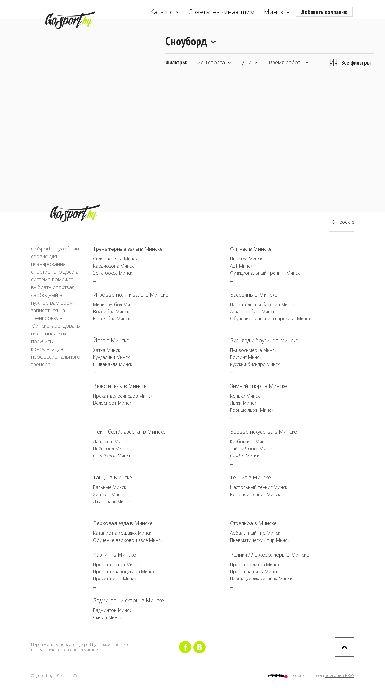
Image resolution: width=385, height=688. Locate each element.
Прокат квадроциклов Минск (123, 572)
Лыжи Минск (243, 403)
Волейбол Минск (111, 311)
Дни (249, 62)
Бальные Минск (109, 487)
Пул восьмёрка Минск (253, 350)
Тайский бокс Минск (251, 449)
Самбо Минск (244, 456)
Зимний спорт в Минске (258, 386)
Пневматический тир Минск (259, 540)
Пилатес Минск (246, 259)
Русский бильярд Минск (255, 364)
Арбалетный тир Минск (255, 533)
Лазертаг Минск (110, 441)
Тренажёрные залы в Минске (128, 248)
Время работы (289, 62)
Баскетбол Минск (111, 319)
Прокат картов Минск (116, 564)
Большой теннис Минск (255, 494)
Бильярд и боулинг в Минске (264, 340)
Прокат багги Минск (114, 579)
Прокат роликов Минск (254, 564)
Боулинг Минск (245, 357)
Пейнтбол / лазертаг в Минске (129, 431)
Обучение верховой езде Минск (127, 540)
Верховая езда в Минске (123, 523)
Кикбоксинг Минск (249, 441)
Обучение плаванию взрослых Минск (270, 319)
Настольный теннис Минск (258, 487)
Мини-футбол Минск (115, 304)
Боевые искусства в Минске (263, 431)
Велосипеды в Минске (120, 386)
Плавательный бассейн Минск (262, 304)
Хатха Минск (106, 350)
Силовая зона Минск (115, 259)
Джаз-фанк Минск (111, 501)
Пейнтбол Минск (111, 449)
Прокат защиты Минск (254, 572)
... (94, 280)
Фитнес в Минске (251, 248)
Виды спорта (212, 62)
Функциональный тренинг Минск (265, 273)
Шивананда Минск (112, 364)
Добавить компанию (324, 11)
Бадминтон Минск (112, 610)
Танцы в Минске (112, 477)
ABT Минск (241, 266)
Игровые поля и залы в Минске (130, 294)
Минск (277, 12)
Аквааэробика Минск (252, 311)
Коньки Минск (245, 396)
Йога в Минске (111, 340)
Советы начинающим (221, 11)
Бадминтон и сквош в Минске (128, 600)
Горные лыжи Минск (251, 410)
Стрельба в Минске (253, 523)
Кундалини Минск (111, 357)
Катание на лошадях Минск (122, 533)
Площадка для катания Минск (261, 579)
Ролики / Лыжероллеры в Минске (269, 554)
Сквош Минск (107, 617)
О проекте (343, 222)
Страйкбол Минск (112, 456)
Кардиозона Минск (113, 266)
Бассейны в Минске (253, 294)
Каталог (164, 12)
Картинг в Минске (114, 554)
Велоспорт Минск (112, 403)
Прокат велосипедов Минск (122, 396)
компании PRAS (339, 675)
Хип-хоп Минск (109, 494)
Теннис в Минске (250, 477)
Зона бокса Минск (112, 273)
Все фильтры (350, 62)
